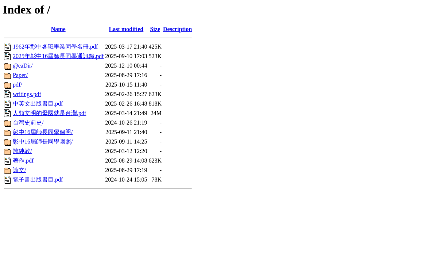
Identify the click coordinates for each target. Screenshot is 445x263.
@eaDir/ (23, 65)
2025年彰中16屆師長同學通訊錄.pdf (58, 56)
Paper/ (20, 75)
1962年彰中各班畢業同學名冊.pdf (55, 46)
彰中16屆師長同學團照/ (43, 141)
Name (58, 29)
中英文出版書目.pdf (38, 103)
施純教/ (22, 151)
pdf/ (17, 84)
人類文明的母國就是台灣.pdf (49, 113)
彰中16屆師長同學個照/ (43, 132)
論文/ (19, 170)
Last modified (126, 29)
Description (177, 29)
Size (155, 29)
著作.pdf (23, 160)
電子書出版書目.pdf (38, 179)
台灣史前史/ (28, 122)
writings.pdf (27, 94)
